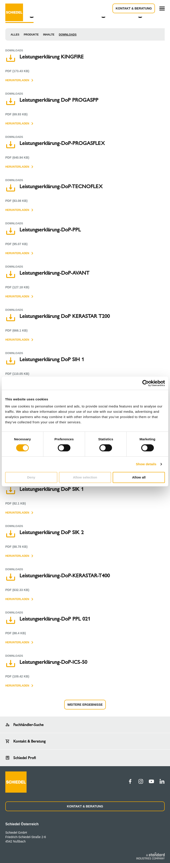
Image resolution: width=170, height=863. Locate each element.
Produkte (31, 34)
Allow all (139, 477)
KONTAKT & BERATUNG (85, 806)
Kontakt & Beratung (134, 8)
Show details (146, 464)
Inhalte (48, 34)
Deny (31, 477)
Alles (15, 34)
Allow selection (85, 477)
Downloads (68, 34)
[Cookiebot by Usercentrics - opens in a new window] (145, 383)
